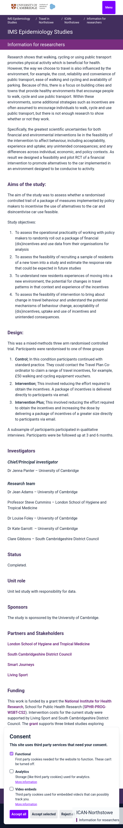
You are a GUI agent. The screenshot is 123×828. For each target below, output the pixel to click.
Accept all (19, 814)
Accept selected (44, 814)
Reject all (68, 814)
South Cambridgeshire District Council (40, 654)
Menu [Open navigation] (108, 7)
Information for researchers (99, 820)
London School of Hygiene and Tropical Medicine (49, 644)
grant (34, 724)
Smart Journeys (21, 664)
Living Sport (18, 675)
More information (26, 782)
